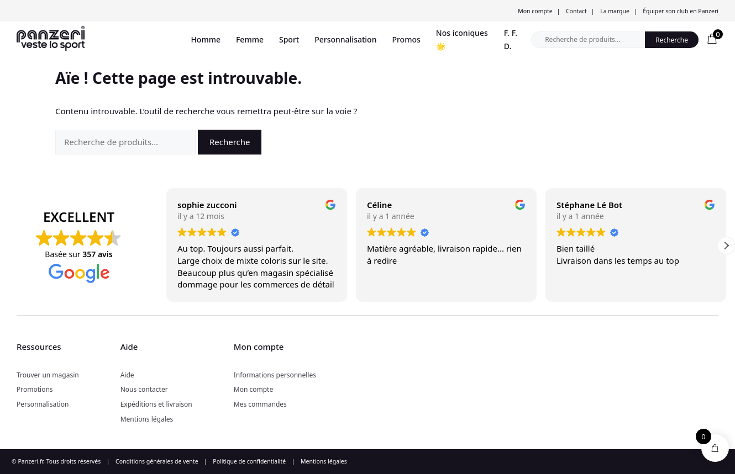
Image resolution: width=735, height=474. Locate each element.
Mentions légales (147, 419)
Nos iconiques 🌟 (462, 39)
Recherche (671, 40)
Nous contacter (144, 389)
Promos (406, 39)
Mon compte (535, 11)
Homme (206, 39)
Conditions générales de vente (157, 461)
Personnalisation (345, 39)
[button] (726, 245)
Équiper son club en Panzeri (680, 11)
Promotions (35, 389)
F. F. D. (510, 39)
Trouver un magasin (48, 375)
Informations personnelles (275, 375)
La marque (614, 11)
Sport (289, 39)
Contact (576, 11)
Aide (127, 375)
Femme (250, 39)
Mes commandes (260, 404)
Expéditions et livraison (156, 404)
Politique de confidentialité (249, 461)
